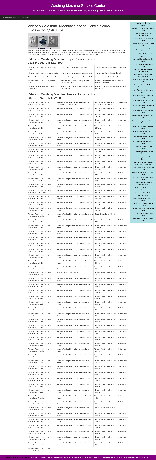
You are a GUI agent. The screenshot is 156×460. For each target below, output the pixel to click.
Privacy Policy (24, 457)
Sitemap (8, 457)
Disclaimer (15, 457)
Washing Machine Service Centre (15, 17)
